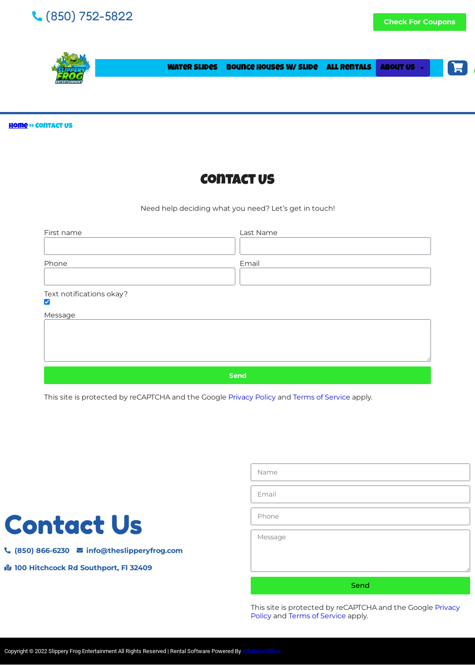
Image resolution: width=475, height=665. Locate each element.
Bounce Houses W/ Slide (272, 68)
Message (59, 316)
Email (250, 264)
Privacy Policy (252, 398)
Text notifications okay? (86, 294)
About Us (403, 68)
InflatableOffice (261, 651)
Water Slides (192, 68)
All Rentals (349, 68)
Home (18, 127)
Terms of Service (321, 398)
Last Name (259, 233)
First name (63, 233)
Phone (55, 264)
